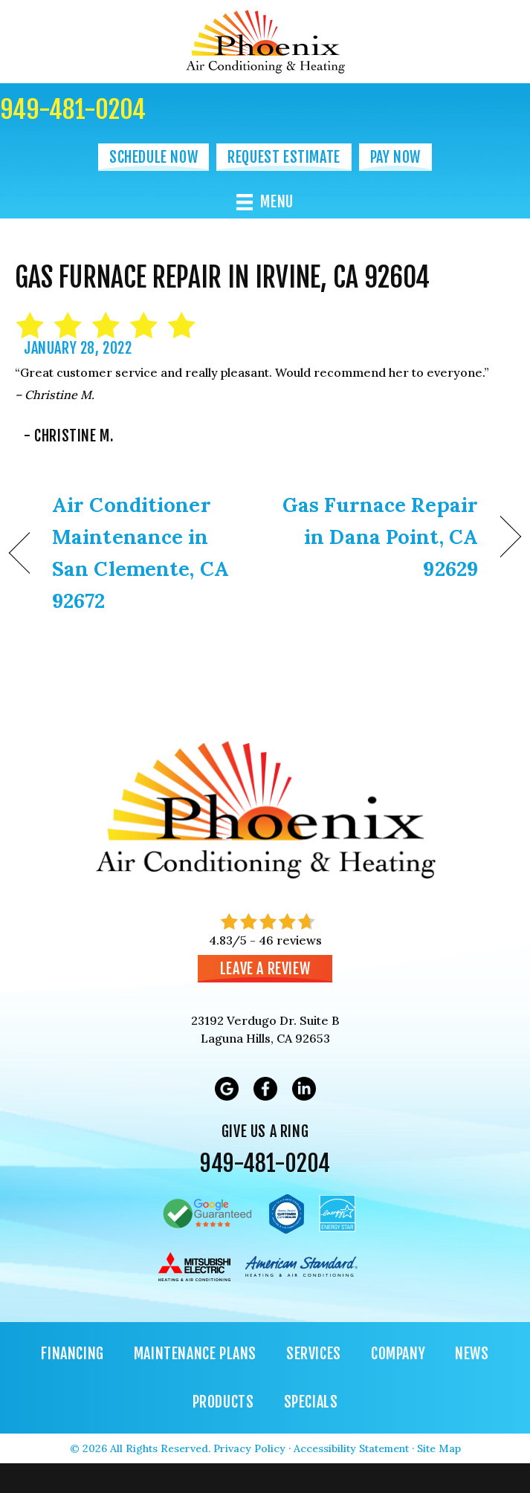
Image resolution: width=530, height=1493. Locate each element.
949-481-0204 (73, 109)
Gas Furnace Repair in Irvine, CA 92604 (222, 277)
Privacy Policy (249, 1448)
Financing (72, 1353)
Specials (311, 1402)
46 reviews (290, 940)
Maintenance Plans (195, 1353)
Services (313, 1353)
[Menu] (265, 201)
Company (398, 1353)
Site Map (439, 1448)
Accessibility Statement (351, 1448)
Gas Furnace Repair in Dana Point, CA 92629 (379, 536)
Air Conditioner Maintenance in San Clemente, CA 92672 (140, 553)
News (471, 1353)
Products (223, 1402)
